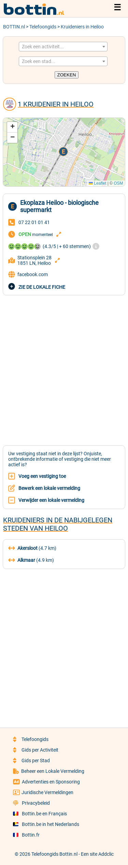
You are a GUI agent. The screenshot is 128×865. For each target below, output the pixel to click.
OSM (118, 183)
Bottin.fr (26, 835)
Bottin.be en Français (40, 813)
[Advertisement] (64, 366)
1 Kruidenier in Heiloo (56, 104)
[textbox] (63, 46)
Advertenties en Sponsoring (46, 781)
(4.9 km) (31, 560)
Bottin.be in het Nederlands (46, 824)
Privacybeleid (31, 803)
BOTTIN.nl (14, 26)
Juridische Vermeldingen (43, 792)
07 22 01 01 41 (34, 222)
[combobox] (63, 46)
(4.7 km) (32, 548)
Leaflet (97, 183)
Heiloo (56, 528)
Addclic (106, 854)
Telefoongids (42, 26)
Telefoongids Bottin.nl (54, 854)
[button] (64, 152)
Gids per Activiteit (35, 750)
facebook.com (28, 274)
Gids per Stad (31, 760)
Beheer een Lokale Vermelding (49, 771)
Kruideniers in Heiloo (82, 26)
